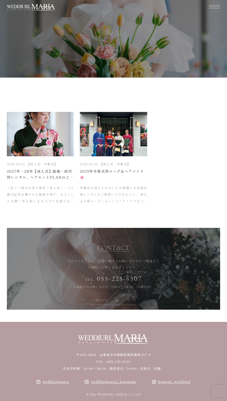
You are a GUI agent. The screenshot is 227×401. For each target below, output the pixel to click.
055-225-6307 (119, 283)
